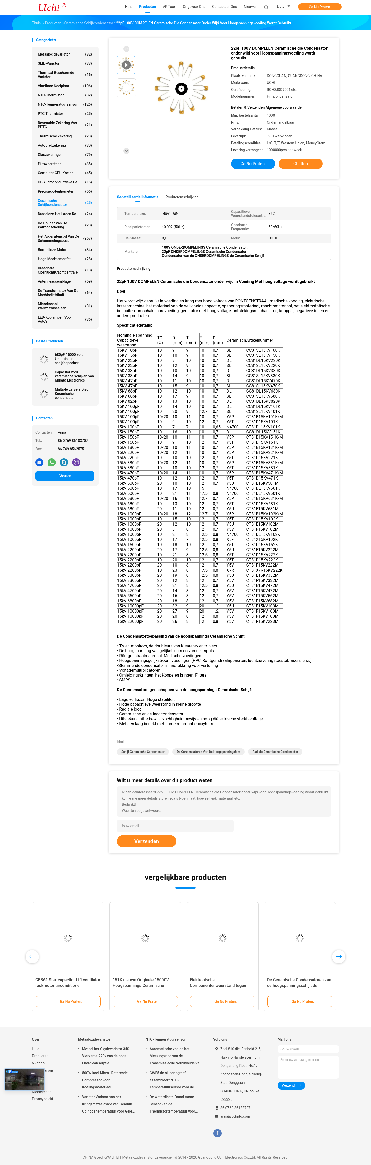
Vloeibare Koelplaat (65, 86)
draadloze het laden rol (65, 213)
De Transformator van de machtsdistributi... (65, 293)
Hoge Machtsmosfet (65, 259)
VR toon (38, 1063)
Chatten (65, 476)
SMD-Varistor (65, 63)
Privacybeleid (42, 1099)
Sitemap (38, 1085)
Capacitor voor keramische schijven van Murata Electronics (74, 376)
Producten (40, 1056)
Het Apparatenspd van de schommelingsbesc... (65, 238)
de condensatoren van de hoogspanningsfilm (208, 752)
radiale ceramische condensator (275, 752)
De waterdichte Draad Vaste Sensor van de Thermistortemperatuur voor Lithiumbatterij (172, 1105)
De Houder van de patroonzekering (65, 225)
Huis (35, 1049)
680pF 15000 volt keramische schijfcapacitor (69, 359)
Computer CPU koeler (65, 173)
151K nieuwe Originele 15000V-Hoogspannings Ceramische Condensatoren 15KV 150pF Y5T (142, 985)
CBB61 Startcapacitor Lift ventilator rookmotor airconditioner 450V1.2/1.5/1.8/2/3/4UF (67, 985)
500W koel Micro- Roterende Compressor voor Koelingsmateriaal (105, 1080)
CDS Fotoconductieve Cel (65, 182)
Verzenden (146, 841)
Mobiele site (41, 1092)
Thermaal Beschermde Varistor (65, 75)
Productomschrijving (182, 197)
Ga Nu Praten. (320, 7)
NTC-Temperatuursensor (65, 104)
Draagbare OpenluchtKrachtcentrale (65, 270)
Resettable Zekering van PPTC (65, 125)
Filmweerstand (65, 163)
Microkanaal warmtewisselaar (65, 306)
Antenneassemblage (65, 281)
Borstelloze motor (65, 249)
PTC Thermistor (65, 113)
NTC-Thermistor (65, 95)
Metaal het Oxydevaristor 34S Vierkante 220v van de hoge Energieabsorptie (105, 1056)
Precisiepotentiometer (65, 191)
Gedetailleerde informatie (137, 197)
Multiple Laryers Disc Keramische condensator (72, 393)
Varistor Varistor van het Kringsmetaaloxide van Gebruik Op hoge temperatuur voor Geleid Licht (108, 1105)
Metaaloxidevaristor (65, 54)
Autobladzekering (65, 145)
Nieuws (38, 1077)
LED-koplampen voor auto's (65, 319)
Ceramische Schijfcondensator (65, 203)
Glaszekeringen (65, 154)
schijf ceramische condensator (143, 752)
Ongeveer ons (43, 1070)
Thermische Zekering (65, 136)
